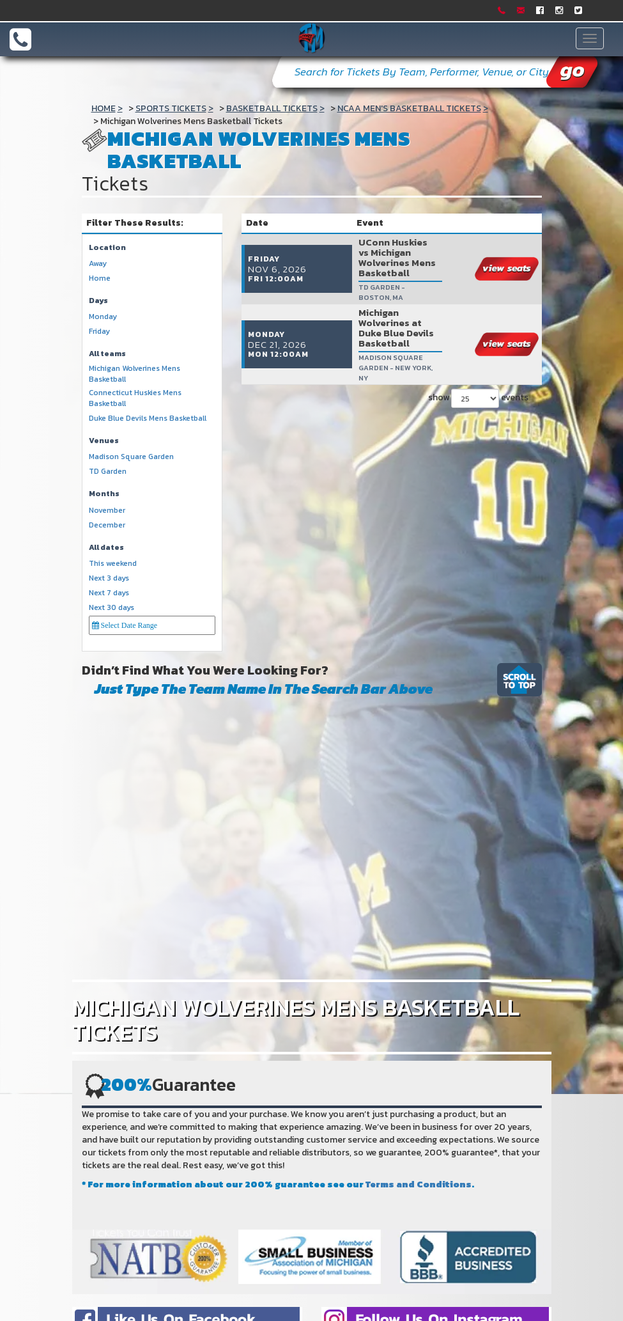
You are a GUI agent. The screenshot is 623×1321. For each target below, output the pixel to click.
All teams (107, 353)
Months (104, 494)
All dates (106, 547)
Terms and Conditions (418, 1184)
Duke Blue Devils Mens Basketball (147, 418)
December (107, 525)
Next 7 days (109, 593)
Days (98, 300)
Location (107, 247)
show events (478, 346)
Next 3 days (109, 578)
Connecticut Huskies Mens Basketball (135, 398)
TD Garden (108, 471)
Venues (104, 440)
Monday (103, 316)
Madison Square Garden (131, 456)
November (107, 510)
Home (100, 278)
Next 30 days (111, 607)
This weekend (113, 563)
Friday (99, 331)
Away (98, 263)
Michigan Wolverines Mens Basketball (134, 374)
